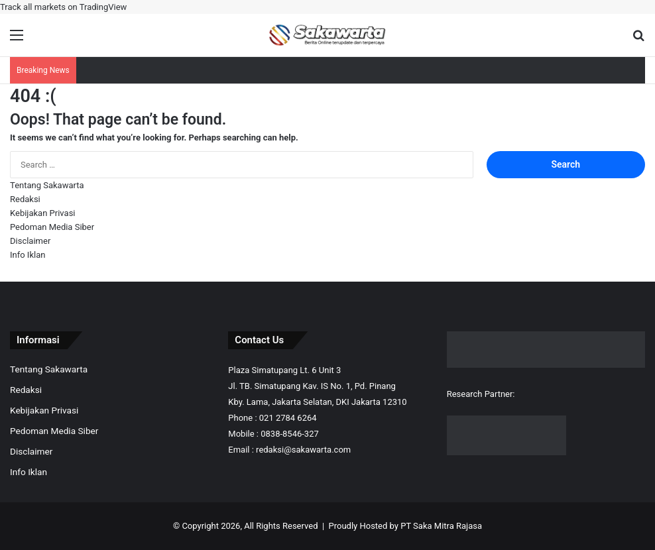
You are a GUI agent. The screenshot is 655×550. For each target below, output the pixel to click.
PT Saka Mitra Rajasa (441, 526)
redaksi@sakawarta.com (303, 450)
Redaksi (25, 199)
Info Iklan (27, 255)
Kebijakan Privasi (43, 213)
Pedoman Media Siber (52, 227)
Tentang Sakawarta (47, 185)
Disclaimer (30, 241)
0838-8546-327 (290, 434)
